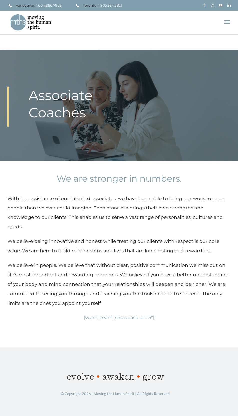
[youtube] (220, 5)
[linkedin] (229, 5)
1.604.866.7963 (49, 5)
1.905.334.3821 (110, 5)
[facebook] (204, 5)
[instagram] (212, 5)
